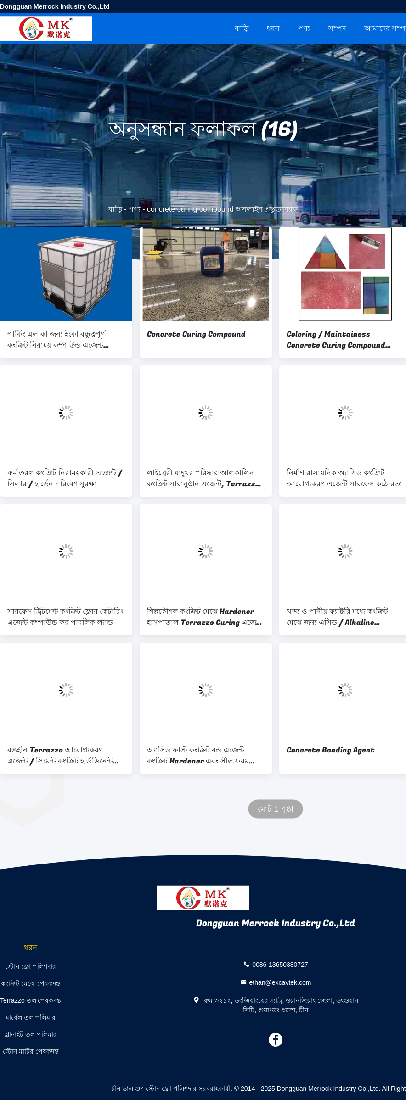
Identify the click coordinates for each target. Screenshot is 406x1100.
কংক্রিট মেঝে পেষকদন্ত (31, 983)
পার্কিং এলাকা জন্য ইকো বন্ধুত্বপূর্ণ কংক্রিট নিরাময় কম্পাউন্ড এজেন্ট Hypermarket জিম (56, 340)
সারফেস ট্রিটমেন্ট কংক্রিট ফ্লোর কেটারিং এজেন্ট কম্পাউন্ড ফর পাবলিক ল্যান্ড (65, 617)
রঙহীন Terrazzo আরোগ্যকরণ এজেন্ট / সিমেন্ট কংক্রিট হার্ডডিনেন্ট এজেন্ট (60, 756)
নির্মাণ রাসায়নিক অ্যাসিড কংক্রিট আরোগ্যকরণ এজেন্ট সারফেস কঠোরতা (344, 478)
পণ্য (304, 28)
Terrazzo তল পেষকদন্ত (30, 1000)
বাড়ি (241, 28)
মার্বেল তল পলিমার (31, 1017)
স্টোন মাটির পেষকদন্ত (31, 1051)
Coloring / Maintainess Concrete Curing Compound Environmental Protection (336, 340)
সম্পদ (337, 28)
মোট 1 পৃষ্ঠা (275, 809)
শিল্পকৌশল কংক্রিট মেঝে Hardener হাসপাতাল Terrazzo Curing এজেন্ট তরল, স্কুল (204, 617)
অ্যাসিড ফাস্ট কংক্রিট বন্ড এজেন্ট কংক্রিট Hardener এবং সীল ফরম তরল (198, 756)
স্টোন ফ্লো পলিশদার (30, 966)
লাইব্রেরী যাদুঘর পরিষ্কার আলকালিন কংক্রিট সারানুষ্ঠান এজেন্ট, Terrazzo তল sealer (203, 478)
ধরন (273, 28)
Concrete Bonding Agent (331, 750)
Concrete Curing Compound (196, 334)
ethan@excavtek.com (280, 982)
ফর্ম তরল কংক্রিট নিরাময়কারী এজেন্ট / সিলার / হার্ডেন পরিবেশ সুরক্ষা (64, 478)
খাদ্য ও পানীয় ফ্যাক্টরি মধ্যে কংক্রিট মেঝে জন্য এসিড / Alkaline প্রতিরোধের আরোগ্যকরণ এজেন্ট (337, 617)
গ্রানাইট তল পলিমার (31, 1034)
